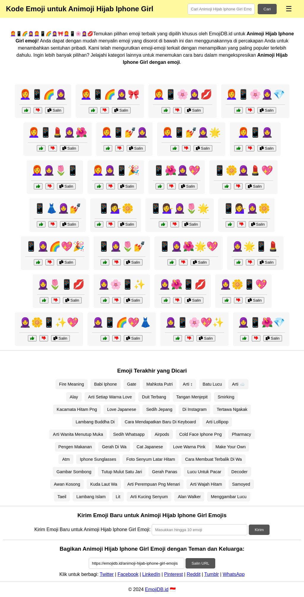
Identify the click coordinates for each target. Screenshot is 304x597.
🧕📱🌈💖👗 (121, 322)
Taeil (62, 496)
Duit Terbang (154, 397)
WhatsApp (234, 574)
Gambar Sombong (73, 471)
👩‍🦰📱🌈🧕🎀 (110, 94)
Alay (74, 397)
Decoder (239, 471)
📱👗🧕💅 (57, 208)
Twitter (107, 574)
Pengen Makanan (75, 446)
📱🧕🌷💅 (121, 246)
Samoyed (241, 484)
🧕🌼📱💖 (243, 284)
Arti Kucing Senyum (149, 496)
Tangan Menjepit (192, 397)
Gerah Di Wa (114, 446)
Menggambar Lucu (228, 496)
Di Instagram (194, 409)
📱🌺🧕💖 (176, 170)
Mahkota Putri (159, 384)
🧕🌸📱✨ (121, 284)
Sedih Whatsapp (129, 434)
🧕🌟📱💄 (255, 246)
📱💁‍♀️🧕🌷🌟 (179, 208)
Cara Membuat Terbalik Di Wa (213, 459)
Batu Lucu (212, 384)
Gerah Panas (164, 471)
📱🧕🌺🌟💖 (188, 246)
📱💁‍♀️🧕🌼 (246, 208)
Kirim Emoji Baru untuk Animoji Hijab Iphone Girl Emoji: (92, 529)
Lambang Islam (90, 496)
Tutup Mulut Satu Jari (122, 471)
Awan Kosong (67, 484)
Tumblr (211, 574)
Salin (54, 110)
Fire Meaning (71, 384)
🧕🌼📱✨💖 (49, 322)
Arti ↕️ (188, 384)
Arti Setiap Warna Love (110, 397)
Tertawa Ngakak (232, 409)
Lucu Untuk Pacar (204, 471)
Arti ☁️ (238, 384)
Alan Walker (189, 496)
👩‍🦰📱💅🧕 (124, 132)
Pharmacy (241, 434)
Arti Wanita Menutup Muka (78, 434)
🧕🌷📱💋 (61, 284)
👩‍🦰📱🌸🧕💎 (255, 94)
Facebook (128, 574)
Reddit (193, 574)
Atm (66, 459)
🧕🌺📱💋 (182, 284)
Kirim (259, 530)
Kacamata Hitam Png (77, 409)
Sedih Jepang (159, 409)
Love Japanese (121, 409)
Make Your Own (231, 446)
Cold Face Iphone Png (200, 434)
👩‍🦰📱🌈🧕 (43, 94)
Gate (131, 384)
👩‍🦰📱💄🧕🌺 (57, 132)
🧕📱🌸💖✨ (194, 322)
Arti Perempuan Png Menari (153, 484)
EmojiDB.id (156, 589)
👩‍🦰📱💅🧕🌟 (191, 132)
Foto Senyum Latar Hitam (150, 459)
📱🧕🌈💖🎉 (55, 246)
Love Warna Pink (189, 446)
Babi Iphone (105, 384)
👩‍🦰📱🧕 (255, 132)
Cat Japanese (150, 446)
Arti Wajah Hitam (206, 484)
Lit (118, 496)
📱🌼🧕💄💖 (243, 170)
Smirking (226, 397)
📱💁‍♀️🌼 (116, 208)
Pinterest (173, 574)
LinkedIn (151, 574)
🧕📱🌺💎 (261, 322)
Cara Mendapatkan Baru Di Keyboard (160, 421)
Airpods (162, 434)
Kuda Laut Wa (103, 484)
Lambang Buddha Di (95, 421)
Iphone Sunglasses (98, 459)
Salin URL (200, 563)
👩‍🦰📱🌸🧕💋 (182, 94)
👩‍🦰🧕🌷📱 (55, 170)
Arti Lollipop (217, 421)
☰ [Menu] (289, 9)
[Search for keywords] (221, 9)
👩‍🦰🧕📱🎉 (116, 170)
